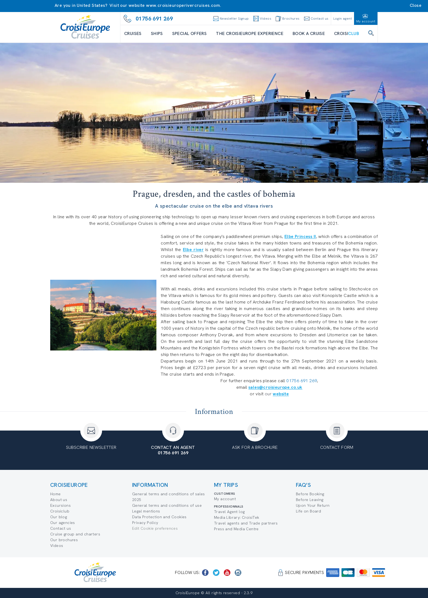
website (281, 394)
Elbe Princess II (300, 236)
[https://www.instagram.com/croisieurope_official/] (238, 572)
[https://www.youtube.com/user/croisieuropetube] (227, 572)
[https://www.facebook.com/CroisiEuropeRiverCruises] (205, 572)
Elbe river (193, 249)
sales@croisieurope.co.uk (275, 387)
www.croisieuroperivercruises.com (183, 5)
